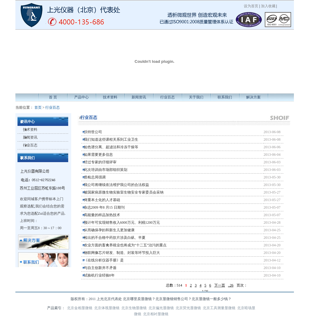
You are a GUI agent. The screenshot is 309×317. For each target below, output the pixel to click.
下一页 (219, 285)
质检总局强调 (95, 177)
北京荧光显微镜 (188, 308)
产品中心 (81, 97)
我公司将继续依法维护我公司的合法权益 (116, 185)
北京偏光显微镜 (161, 308)
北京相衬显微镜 (155, 314)
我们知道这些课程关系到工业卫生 (111, 139)
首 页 (53, 97)
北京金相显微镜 (79, 308)
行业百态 (167, 97)
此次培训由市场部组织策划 (105, 170)
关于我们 (196, 97)
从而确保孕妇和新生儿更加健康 (109, 230)
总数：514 (174, 285)
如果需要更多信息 (98, 154)
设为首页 (251, 6)
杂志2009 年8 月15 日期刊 (104, 207)
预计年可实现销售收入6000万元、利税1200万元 (122, 222)
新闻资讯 (139, 97)
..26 (231, 285)
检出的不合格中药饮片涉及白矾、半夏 (114, 237)
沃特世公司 (93, 132)
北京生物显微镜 (134, 308)
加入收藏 (268, 6)
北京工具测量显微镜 (219, 308)
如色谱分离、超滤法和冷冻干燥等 (111, 147)
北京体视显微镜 (106, 308)
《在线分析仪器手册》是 (104, 260)
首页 (38, 107)
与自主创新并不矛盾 (100, 268)
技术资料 (110, 97)
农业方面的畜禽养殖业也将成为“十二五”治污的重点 (125, 245)
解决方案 (253, 97)
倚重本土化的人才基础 (102, 200)
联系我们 (225, 97)
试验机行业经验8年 (99, 275)
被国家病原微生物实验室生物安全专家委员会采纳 (124, 192)
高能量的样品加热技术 (102, 215)
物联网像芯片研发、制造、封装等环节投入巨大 (122, 253)
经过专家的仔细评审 (100, 162)
